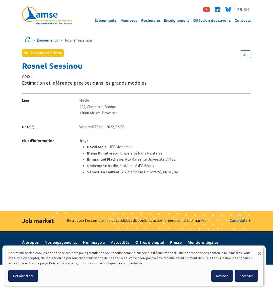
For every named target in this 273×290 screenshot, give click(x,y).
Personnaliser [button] (23, 276)
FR (239, 9)
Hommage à (94, 242)
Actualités (120, 242)
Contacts (243, 20)
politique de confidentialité (122, 263)
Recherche (150, 20)
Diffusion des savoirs (212, 20)
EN (246, 9)
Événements (105, 20)
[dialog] (134, 266)
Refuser (222, 276)
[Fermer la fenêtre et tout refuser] (259, 251)
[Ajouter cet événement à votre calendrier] (245, 54)
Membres (128, 20)
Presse (176, 242)
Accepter (246, 276)
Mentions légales (203, 242)
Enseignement (176, 20)
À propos (30, 242)
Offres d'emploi (149, 242)
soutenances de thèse (43, 53)
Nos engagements (61, 242)
